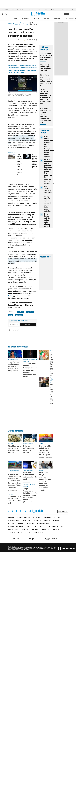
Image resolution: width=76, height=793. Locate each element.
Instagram (16, 511)
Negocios (57, 18)
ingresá (72, 13)
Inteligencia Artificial (43, 9)
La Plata (26, 23)
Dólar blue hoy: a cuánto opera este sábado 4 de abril (14, 499)
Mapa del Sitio (13, 530)
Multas (27, 533)
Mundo (20, 524)
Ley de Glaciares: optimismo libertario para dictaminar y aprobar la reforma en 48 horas (45, 97)
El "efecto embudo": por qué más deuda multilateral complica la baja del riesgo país (45, 115)
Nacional (11, 524)
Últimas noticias (24, 517)
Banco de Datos (13, 521)
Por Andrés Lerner (12, 490)
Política (46, 18)
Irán (13, 9)
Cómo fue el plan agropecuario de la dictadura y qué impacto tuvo (46, 80)
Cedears (58, 260)
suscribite (66, 13)
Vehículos (19, 315)
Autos (29, 527)
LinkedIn (21, 511)
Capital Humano (31, 9)
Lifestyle (56, 521)
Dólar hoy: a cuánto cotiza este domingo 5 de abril (45, 67)
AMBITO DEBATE (51, 539)
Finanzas (36, 18)
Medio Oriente (54, 9)
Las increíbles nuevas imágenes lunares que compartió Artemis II (35, 161)
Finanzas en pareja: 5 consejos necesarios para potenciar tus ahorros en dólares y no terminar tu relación (45, 481)
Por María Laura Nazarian (45, 457)
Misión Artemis (65, 9)
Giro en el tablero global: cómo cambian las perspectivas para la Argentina (45, 450)
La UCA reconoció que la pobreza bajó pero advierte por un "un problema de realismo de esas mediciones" (49, 172)
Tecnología (53, 527)
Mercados (26, 521)
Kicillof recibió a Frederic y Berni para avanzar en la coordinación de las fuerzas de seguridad (23, 66)
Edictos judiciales (15, 533)
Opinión (67, 18)
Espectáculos (40, 527)
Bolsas (47, 260)
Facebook (12, 511)
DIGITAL (16, 539)
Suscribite (28, 324)
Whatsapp (30, 511)
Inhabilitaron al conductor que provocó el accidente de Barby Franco (13, 366)
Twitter (8, 511)
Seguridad (30, 312)
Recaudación (20, 9)
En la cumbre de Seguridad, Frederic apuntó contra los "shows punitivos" (22, 71)
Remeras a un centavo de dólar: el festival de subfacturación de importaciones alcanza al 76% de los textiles (15, 480)
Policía (10, 296)
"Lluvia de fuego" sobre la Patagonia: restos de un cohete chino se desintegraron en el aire (30, 370)
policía (10, 315)
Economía (25, 18)
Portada (11, 517)
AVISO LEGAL (56, 530)
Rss (62, 527)
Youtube (26, 511)
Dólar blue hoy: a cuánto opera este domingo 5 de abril (46, 56)
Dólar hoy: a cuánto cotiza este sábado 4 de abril (47, 220)
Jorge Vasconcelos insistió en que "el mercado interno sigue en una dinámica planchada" (30, 495)
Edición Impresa (43, 524)
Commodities (52, 260)
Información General (18, 23)
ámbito (10, 23)
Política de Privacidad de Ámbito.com (35, 530)
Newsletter (72, 18)
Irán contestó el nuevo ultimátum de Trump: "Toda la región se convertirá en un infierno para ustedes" (48, 199)
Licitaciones (38, 533)
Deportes (30, 524)
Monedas (42, 260)
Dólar (15, 18)
